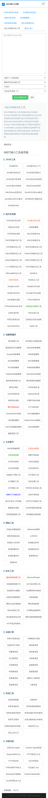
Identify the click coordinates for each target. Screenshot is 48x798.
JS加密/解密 (25, 18)
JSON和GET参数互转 (33, 199)
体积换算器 (33, 652)
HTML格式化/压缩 (11, 12)
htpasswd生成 (33, 394)
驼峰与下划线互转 (13, 495)
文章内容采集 (13, 455)
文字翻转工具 (13, 481)
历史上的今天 (13, 733)
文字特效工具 (13, 488)
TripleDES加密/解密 (13, 374)
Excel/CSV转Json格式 (33, 192)
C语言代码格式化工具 (33, 260)
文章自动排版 (33, 448)
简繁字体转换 (33, 455)
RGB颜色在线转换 (33, 514)
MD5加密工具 (13, 341)
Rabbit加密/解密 (33, 367)
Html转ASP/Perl (13, 293)
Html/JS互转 (13, 280)
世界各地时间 (13, 706)
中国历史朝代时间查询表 (14, 726)
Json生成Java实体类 (33, 179)
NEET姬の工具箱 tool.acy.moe (30, 795)
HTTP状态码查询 (13, 623)
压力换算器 (13, 658)
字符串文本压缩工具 (33, 488)
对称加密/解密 (33, 354)
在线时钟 (33, 700)
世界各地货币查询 (13, 713)
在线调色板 (33, 597)
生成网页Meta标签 (33, 591)
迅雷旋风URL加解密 (13, 348)
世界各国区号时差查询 (33, 713)
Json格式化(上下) (34, 166)
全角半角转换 (33, 495)
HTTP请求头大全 (33, 754)
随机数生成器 (13, 508)
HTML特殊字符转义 (13, 767)
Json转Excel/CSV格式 (13, 199)
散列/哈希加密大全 (13, 381)
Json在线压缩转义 (33, 172)
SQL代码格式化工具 (12, 28)
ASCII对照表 (34, 761)
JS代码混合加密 (10, 23)
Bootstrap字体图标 (13, 774)
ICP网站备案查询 (33, 610)
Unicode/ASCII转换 (13, 414)
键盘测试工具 (13, 433)
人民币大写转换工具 (33, 501)
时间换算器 (13, 671)
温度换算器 (33, 665)
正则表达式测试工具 (33, 306)
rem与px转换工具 (34, 584)
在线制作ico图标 (13, 591)
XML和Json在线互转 (13, 192)
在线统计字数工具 (13, 475)
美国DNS (13, 562)
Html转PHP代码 (33, 286)
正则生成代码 (13, 313)
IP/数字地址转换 (33, 400)
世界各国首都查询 (33, 706)
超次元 (16, 790)
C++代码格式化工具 (13, 267)
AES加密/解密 (13, 361)
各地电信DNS (33, 543)
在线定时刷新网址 (13, 597)
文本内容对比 (33, 468)
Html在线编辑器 (13, 448)
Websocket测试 (33, 529)
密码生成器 (13, 387)
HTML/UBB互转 (33, 300)
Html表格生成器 (13, 300)
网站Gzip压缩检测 (13, 604)
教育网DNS (33, 556)
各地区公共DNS (13, 543)
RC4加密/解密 (13, 367)
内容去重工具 (33, 481)
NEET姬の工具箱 (10, 4)
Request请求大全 (13, 754)
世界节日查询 (13, 719)
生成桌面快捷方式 (13, 584)
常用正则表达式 (13, 319)
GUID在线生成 (13, 394)
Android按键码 (33, 427)
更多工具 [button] (28, 28)
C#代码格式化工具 (13, 247)
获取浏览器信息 (13, 536)
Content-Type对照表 (33, 748)
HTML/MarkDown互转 (13, 306)
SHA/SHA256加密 (33, 374)
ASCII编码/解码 (33, 414)
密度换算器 (13, 685)
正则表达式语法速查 (33, 319)
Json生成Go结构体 (13, 186)
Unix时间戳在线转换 (33, 508)
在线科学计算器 (13, 645)
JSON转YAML (13, 205)
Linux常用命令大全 (13, 781)
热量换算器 (13, 652)
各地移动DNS (33, 549)
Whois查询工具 (13, 610)
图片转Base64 (13, 407)
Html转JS (33, 273)
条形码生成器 (13, 400)
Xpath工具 (33, 326)
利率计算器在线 (13, 638)
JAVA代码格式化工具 (33, 247)
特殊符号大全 (33, 726)
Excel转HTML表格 (33, 293)
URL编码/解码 (13, 420)
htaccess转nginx (33, 577)
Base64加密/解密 (33, 348)
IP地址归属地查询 (13, 529)
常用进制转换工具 (13, 514)
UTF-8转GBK (33, 407)
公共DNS (33, 536)
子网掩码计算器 (33, 638)
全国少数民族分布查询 (33, 719)
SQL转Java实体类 (33, 186)
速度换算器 (33, 671)
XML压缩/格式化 (33, 240)
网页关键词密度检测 (33, 617)
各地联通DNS (13, 549)
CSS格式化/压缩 (29, 12)
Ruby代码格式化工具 (13, 260)
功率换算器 (33, 658)
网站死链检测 (33, 604)
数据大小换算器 (33, 678)
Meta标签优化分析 (13, 617)
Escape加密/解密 (13, 354)
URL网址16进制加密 (33, 341)
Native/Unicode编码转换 (34, 420)
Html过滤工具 (33, 313)
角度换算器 (13, 678)
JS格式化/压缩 (9, 18)
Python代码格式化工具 (33, 253)
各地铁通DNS (13, 556)
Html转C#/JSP (13, 286)
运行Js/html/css (13, 326)
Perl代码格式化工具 (33, 267)
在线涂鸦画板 (13, 700)
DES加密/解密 (33, 361)
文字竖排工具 (33, 475)
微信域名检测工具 (13, 577)
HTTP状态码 (13, 761)
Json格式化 (13, 166)
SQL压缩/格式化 (27, 23)
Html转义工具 (33, 280)
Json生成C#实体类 (13, 179)
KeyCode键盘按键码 (13, 427)
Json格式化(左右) (13, 172)
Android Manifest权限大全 (34, 774)
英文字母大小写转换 (13, 501)
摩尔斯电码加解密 (33, 381)
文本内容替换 (13, 468)
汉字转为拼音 (13, 462)
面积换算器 (33, 645)
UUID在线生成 (33, 387)
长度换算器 (13, 665)
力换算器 (33, 685)
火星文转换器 (33, 462)
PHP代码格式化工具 (13, 240)
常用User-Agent (13, 748)
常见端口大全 (33, 767)
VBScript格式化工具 (13, 273)
